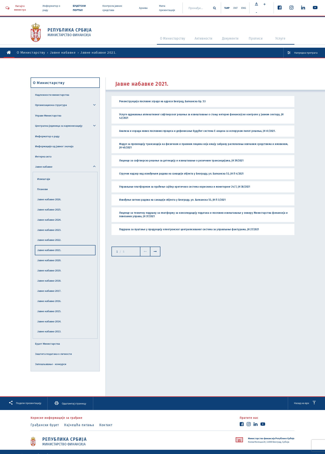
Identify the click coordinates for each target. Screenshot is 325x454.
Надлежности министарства (52, 94)
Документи (229, 39)
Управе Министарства (48, 115)
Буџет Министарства (47, 343)
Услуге (282, 39)
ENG (243, 8)
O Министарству (164, 39)
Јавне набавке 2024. (49, 219)
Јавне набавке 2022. (49, 240)
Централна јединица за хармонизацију (58, 125)
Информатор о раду (47, 136)
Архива (140, 8)
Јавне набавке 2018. (49, 280)
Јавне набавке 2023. (49, 230)
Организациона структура (51, 105)
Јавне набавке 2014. (49, 321)
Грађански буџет (45, 425)
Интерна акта (43, 156)
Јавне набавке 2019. (49, 270)
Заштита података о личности (53, 354)
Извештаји (43, 179)
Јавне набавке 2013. (49, 331)
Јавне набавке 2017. (49, 291)
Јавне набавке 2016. (49, 301)
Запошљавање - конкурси (50, 364)
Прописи (257, 39)
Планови (42, 189)
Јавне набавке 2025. (49, 209)
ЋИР (224, 8)
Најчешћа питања (81, 425)
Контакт (109, 425)
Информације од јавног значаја (54, 146)
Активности (199, 39)
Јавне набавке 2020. (49, 260)
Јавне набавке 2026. (49, 199)
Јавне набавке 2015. (49, 311)
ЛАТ (233, 8)
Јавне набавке (63, 52)
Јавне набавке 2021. (49, 250)
